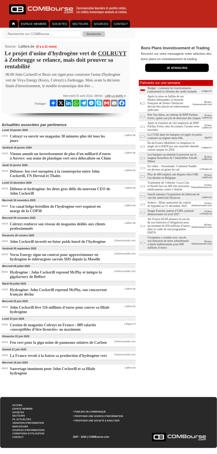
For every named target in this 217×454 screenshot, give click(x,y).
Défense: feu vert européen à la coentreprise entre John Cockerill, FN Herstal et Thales (55, 173)
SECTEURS (80, 24)
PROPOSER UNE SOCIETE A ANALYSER (97, 420)
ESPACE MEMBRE (34, 24)
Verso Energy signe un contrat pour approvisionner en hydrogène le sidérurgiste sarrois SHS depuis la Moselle (55, 257)
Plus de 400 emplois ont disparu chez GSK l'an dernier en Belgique (172, 176)
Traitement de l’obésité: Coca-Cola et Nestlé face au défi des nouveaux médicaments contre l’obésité (168, 186)
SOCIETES (59, 24)
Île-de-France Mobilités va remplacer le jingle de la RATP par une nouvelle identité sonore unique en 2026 (173, 146)
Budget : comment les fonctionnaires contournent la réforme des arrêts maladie (172, 90)
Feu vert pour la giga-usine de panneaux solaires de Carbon (58, 342)
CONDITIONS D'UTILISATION (28, 433)
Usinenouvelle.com (125, 240)
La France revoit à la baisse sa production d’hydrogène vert (58, 356)
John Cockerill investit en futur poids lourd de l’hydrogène (58, 241)
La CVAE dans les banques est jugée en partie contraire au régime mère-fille (174, 136)
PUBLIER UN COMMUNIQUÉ (90, 411)
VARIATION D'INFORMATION (28, 423)
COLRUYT (112, 53)
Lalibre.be (26, 46)
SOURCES (101, 24)
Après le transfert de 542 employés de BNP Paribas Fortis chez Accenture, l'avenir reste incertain (173, 126)
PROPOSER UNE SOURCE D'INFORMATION (99, 416)
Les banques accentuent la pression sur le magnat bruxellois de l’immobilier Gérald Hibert (172, 158)
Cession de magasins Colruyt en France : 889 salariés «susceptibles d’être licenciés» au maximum (53, 327)
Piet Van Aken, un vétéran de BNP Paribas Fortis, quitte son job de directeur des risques (174, 116)
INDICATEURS (20, 426)
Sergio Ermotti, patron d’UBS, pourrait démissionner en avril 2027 (170, 212)
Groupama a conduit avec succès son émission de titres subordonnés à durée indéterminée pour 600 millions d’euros (168, 242)
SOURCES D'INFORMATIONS (28, 430)
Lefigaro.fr (130, 323)
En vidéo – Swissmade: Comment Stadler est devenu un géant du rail (172, 168)
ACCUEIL (17, 405)
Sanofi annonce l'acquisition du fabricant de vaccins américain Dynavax (173, 196)
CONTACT (121, 24)
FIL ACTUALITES (21, 419)
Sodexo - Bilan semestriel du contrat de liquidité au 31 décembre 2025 (169, 204)
